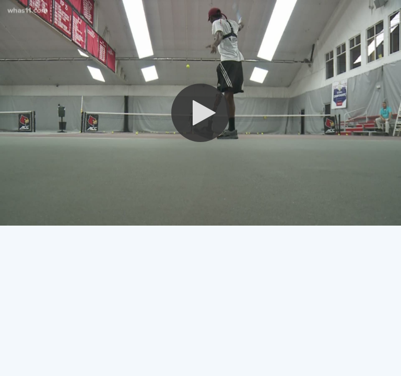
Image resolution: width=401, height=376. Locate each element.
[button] (200, 113)
